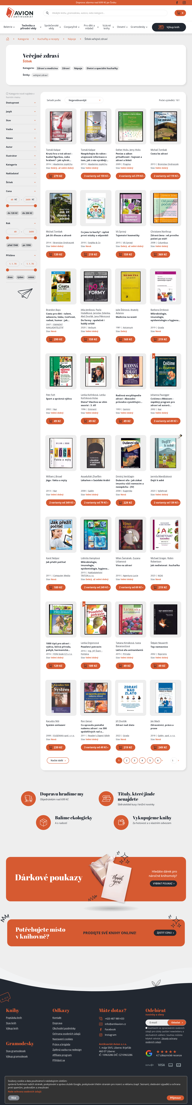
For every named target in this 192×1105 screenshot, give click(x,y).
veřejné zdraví (40, 75)
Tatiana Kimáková (125, 642)
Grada (161, 327)
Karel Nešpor (52, 558)
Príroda (126, 654)
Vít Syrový (121, 231)
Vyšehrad (162, 490)
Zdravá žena (165, 237)
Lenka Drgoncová (90, 642)
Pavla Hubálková (91, 311)
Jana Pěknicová (102, 316)
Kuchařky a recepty (48, 39)
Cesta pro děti (61, 317)
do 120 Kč (13, 213)
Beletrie (8, 26)
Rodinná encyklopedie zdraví (129, 399)
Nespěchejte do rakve (94, 157)
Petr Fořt (50, 394)
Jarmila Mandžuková (161, 476)
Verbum (92, 327)
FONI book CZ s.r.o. (62, 654)
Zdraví (66, 68)
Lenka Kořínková (89, 394)
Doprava (57, 1023)
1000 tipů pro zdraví (58, 647)
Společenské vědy (51, 27)
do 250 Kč (27, 213)
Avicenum (128, 327)
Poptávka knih (14, 1017)
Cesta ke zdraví (159, 153)
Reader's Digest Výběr (99, 735)
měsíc (31, 277)
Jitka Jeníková (88, 309)
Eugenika (127, 490)
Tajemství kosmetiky (128, 235)
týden (20, 277)
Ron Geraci (86, 721)
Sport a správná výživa (59, 398)
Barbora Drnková (160, 309)
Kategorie (23, 39)
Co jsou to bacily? (95, 234)
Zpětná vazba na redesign (67, 1049)
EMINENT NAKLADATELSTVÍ (54, 326)
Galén (91, 490)
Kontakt (56, 1017)
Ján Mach (155, 721)
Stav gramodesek (16, 1051)
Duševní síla (130, 483)
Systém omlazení (55, 724)
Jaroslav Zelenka (101, 312)
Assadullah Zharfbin (91, 476)
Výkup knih (12, 1028)
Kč (16, 199)
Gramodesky (138, 26)
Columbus (163, 242)
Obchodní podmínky (63, 1028)
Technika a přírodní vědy (28, 27)
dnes (10, 277)
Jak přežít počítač (56, 561)
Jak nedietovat (165, 565)
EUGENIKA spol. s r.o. (64, 735)
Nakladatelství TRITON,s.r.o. (91, 574)
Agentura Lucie (130, 575)
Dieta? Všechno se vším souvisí (94, 403)
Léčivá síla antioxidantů (129, 649)
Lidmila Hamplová (90, 558)
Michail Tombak (159, 149)
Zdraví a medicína (47, 68)
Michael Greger (158, 558)
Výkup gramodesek (17, 1056)
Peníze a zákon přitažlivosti (129, 157)
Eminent (92, 409)
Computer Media (61, 575)
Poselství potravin (91, 646)
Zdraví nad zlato (125, 724)
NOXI (160, 575)
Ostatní (121, 26)
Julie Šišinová (122, 309)
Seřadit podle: (54, 100)
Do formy (93, 322)
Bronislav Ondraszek (168, 164)
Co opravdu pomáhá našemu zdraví (94, 728)
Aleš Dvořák (87, 316)
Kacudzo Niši (52, 721)
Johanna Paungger (160, 394)
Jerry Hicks (135, 149)
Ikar (55, 409)
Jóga (56, 480)
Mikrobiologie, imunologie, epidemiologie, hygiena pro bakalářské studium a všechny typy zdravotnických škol (95, 565)
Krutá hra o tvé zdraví (60, 157)
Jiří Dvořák (121, 721)
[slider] (7, 205)
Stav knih (11, 1023)
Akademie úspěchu (62, 164)
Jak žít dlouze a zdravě (58, 235)
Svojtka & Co (94, 242)
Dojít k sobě (157, 480)
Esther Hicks (122, 149)
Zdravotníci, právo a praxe (162, 726)
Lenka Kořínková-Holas (93, 396)
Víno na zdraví (124, 565)
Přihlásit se (58, 1060)
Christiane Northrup (161, 231)
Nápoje (72, 39)
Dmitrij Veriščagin (125, 476)
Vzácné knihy (107, 27)
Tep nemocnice (159, 646)
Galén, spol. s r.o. (166, 735)
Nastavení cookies (62, 1039)
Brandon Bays (53, 309)
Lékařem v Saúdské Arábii (95, 480)
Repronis (162, 654)
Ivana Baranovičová (128, 644)
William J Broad (54, 476)
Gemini (126, 409)
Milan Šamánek (124, 558)
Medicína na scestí (126, 316)
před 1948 (13, 245)
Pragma (127, 164)
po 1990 (27, 245)
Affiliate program (62, 1055)
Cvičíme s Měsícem (165, 402)
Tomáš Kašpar (53, 149)
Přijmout (175, 1097)
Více (13, 1097)
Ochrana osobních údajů (66, 1033)
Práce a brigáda (61, 1044)
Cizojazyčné (70, 26)
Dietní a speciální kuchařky (102, 68)
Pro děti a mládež (89, 27)
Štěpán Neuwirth (159, 642)
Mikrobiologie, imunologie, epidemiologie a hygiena (165, 317)
